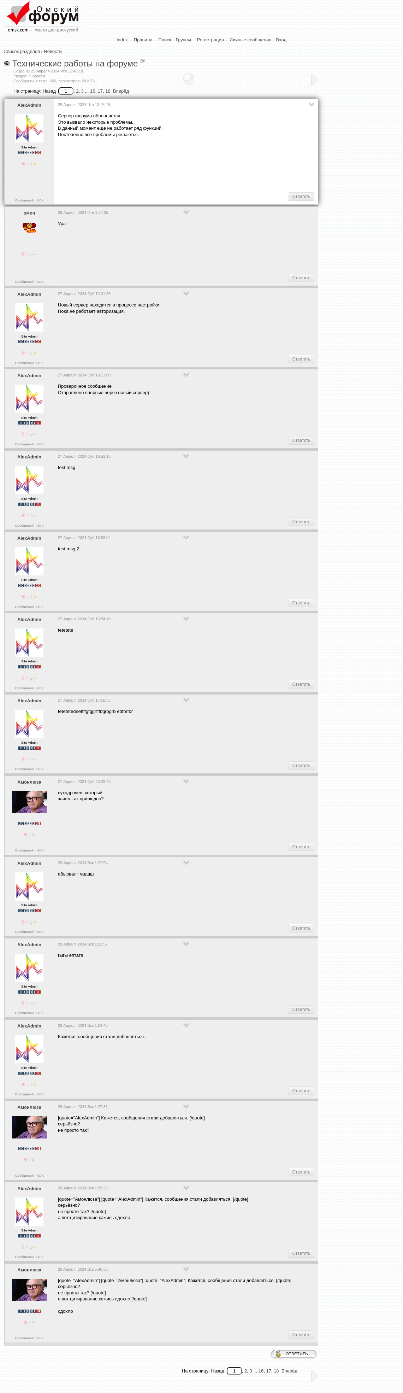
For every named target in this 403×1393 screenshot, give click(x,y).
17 (100, 91)
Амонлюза (29, 782)
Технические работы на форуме (75, 63)
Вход (281, 39)
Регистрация (210, 39)
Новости (52, 51)
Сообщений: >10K (29, 200)
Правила (143, 39)
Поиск (164, 39)
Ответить (301, 196)
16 (92, 91)
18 (107, 91)
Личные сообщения (251, 39)
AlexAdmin (29, 105)
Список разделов (22, 51)
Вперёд (121, 91)
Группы (183, 39)
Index (122, 39)
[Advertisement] (186, 164)
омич (29, 213)
